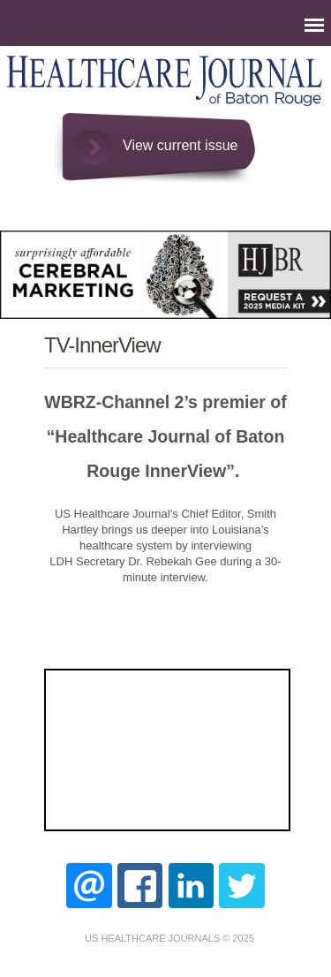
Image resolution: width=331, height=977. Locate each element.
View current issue (180, 145)
